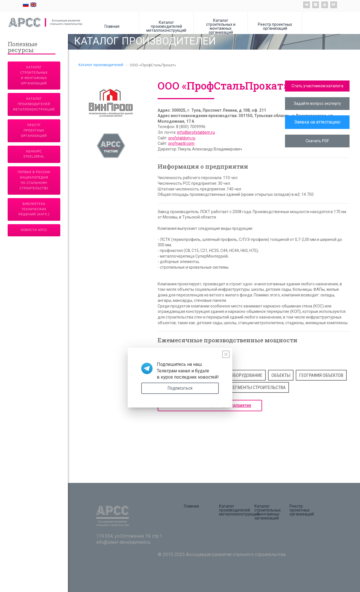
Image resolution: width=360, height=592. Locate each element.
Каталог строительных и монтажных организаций (220, 26)
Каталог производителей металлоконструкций (166, 26)
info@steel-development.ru (123, 542)
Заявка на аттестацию (317, 122)
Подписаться (180, 388)
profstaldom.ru (181, 138)
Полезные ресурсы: (22, 47)
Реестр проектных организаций (275, 26)
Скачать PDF (317, 141)
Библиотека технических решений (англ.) (34, 209)
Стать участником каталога (317, 86)
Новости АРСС (34, 230)
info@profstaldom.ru (196, 132)
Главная (111, 26)
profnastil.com (181, 143)
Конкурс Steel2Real (34, 154)
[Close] (226, 354)
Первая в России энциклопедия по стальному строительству (34, 180)
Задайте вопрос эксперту (317, 103)
